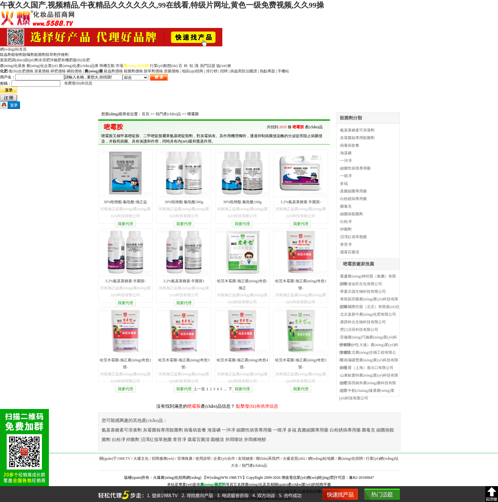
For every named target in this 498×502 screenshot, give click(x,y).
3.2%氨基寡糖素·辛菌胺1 (184, 281)
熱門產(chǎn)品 (168, 114)
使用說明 (203, 458)
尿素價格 (42, 71)
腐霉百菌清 (349, 252)
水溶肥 (44, 60)
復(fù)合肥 (81, 60)
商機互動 (107, 66)
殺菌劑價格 (133, 71)
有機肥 (67, 60)
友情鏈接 (245, 458)
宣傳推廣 (184, 458)
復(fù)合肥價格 (21, 71)
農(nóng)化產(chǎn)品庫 (78, 66)
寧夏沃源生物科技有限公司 (363, 291)
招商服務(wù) (163, 458)
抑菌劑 (346, 229)
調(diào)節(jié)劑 (24, 60)
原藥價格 (171, 71)
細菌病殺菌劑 (351, 214)
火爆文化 (141, 458)
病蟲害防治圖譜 (243, 71)
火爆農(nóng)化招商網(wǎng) (177, 477)
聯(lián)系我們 (267, 458)
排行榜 (212, 71)
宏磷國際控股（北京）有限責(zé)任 (370, 307)
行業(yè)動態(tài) (164, 66)
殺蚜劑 (17, 54)
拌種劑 (63, 54)
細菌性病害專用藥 (355, 168)
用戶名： (7, 77)
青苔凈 (346, 244)
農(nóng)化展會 (12, 66)
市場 (119, 66)
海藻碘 (346, 153)
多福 (344, 183)
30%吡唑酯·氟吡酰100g (242, 202)
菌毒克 (346, 206)
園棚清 (217, 439)
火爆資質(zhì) (294, 458)
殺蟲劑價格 (113, 71)
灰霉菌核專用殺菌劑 (357, 138)
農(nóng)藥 (209, 484)
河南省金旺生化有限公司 (361, 284)
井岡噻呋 (234, 439)
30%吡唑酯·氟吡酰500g (184, 202)
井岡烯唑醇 (255, 439)
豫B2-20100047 (361, 477)
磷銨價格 (74, 71)
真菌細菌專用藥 (353, 191)
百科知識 (189, 66)
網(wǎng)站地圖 (321, 458)
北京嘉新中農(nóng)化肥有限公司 (368, 314)
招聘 (224, 71)
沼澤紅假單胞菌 (353, 237)
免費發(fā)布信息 (78, 83)
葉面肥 (5, 60)
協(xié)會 (223, 66)
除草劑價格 (153, 71)
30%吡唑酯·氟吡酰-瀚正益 (125, 202)
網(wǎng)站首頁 (13, 49)
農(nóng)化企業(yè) (42, 66)
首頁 (145, 114)
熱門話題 (207, 66)
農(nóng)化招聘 (350, 458)
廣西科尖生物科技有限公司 (363, 322)
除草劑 (51, 54)
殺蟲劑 (5, 54)
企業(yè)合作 (224, 458)
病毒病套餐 (349, 145)
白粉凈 (346, 221)
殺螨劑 (28, 54)
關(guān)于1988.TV (115, 458)
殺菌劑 (40, 54)
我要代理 (125, 224)
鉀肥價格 (58, 71)
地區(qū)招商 (192, 71)
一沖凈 (346, 160)
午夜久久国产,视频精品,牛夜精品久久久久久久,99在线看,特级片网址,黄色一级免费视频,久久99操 (162, 5)
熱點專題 (267, 71)
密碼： (5, 83)
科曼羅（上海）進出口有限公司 (367, 367)
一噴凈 (346, 176)
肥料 (222, 484)
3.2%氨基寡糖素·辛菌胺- (300, 202)
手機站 (283, 71)
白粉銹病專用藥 (353, 199)
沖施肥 (55, 60)
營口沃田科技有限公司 (359, 329)
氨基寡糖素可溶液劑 (357, 130)
